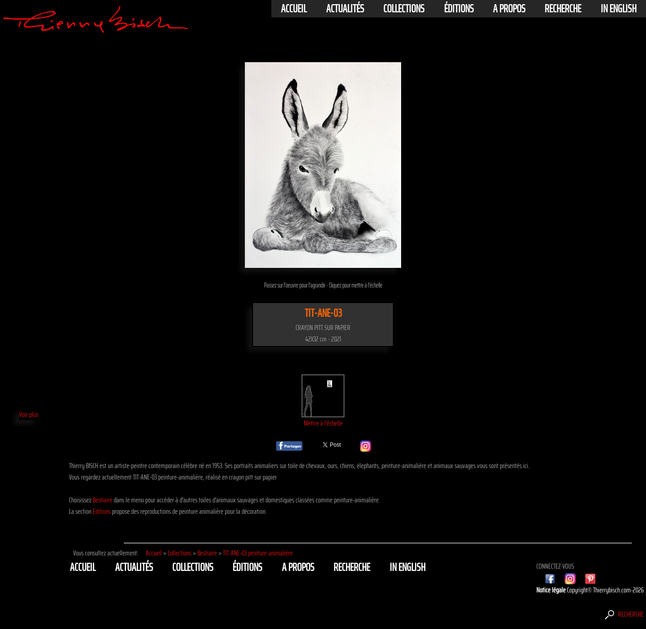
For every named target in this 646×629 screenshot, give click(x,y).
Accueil (294, 8)
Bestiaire (102, 500)
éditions (459, 8)
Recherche (563, 8)
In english (618, 8)
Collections (403, 8)
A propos (509, 8)
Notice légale (551, 590)
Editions (102, 511)
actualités (345, 8)
